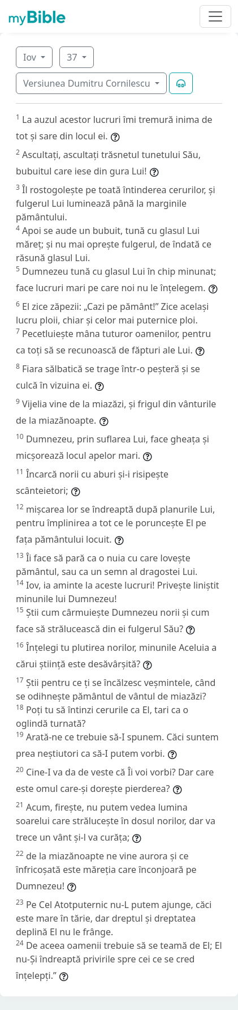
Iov (30, 57)
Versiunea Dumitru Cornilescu (88, 83)
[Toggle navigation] (215, 16)
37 (73, 57)
